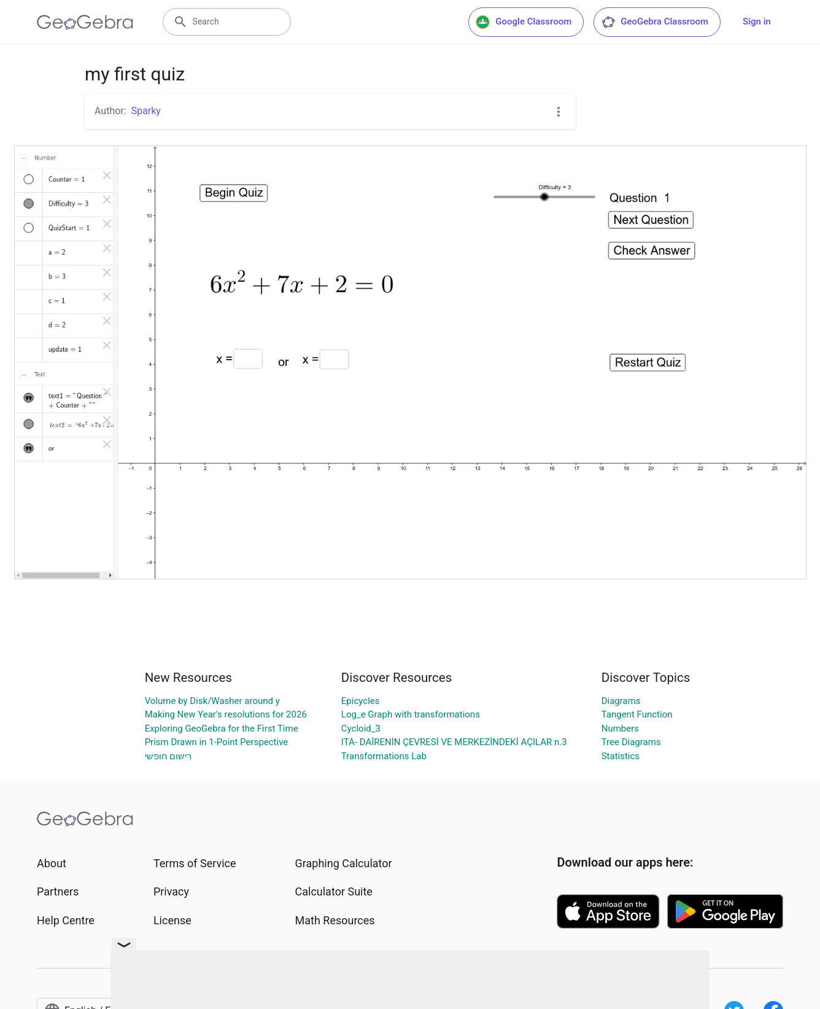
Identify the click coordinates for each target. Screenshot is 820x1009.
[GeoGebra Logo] (85, 22)
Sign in (757, 21)
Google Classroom (523, 22)
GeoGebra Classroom (654, 22)
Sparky (146, 111)
